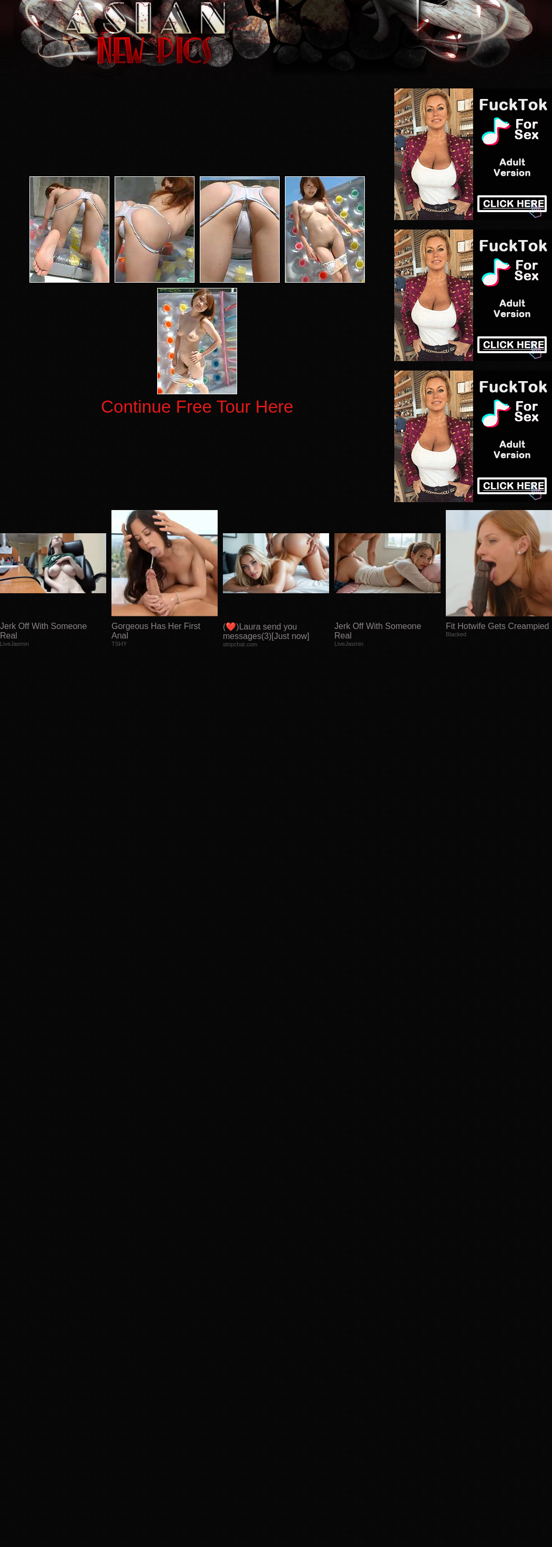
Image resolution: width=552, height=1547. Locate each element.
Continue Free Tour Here (197, 406)
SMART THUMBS (294, 1339)
